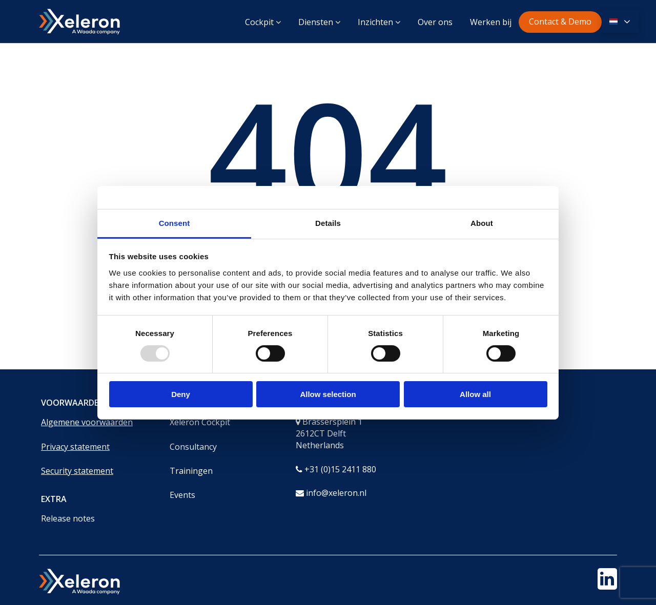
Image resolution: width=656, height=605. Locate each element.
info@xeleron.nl (336, 492)
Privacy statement (75, 446)
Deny (180, 394)
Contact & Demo (560, 21)
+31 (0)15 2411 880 (340, 469)
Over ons (435, 22)
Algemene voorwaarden (87, 422)
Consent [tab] (174, 222)
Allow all (475, 394)
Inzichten (379, 22)
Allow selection (328, 394)
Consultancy (193, 446)
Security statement (77, 470)
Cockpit (263, 22)
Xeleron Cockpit (200, 422)
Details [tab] (328, 222)
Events (182, 494)
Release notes (68, 518)
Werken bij (490, 22)
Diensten (319, 22)
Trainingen (191, 470)
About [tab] (481, 222)
